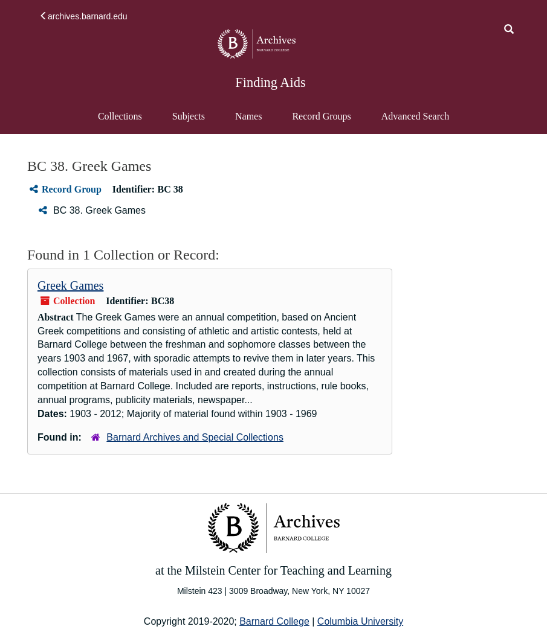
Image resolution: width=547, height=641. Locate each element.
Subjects (188, 116)
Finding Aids (270, 82)
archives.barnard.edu (83, 16)
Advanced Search (415, 122)
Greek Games (70, 285)
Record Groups (321, 116)
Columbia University (360, 621)
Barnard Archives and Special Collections (194, 437)
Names (248, 116)
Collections (120, 116)
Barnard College (274, 621)
